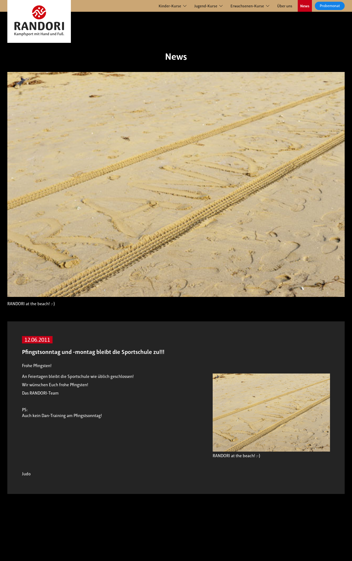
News (304, 6)
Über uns (284, 6)
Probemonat (330, 5)
